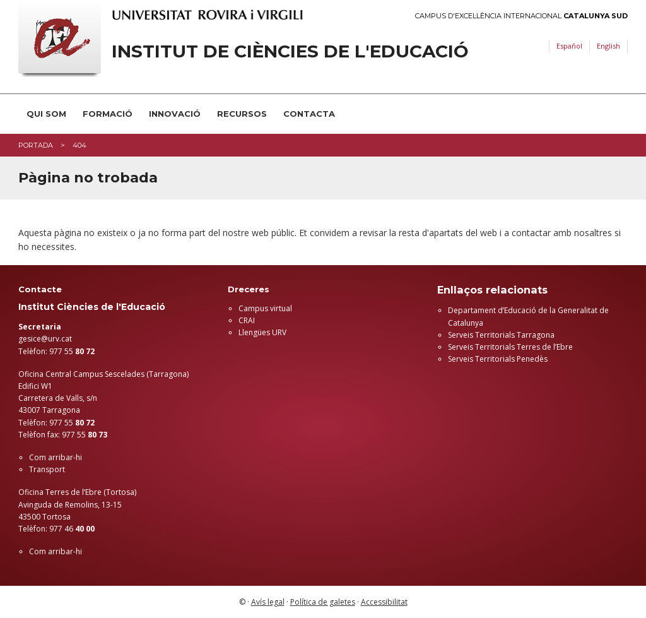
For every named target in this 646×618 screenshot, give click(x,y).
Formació (107, 114)
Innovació (175, 114)
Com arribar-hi (55, 457)
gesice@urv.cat (45, 338)
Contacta (309, 114)
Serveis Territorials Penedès (498, 359)
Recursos (242, 114)
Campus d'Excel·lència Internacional (521, 16)
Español (569, 46)
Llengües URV (262, 332)
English (608, 46)
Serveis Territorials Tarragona (501, 335)
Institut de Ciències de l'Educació (290, 51)
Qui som (46, 114)
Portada (35, 145)
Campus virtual (265, 308)
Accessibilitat (384, 602)
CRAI (246, 320)
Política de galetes (322, 602)
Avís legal (268, 602)
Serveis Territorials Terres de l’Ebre (510, 347)
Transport (47, 469)
